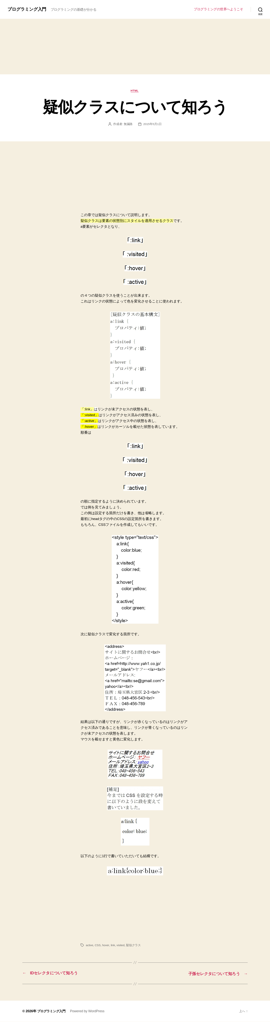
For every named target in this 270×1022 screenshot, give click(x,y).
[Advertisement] (135, 46)
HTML (135, 91)
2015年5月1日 (152, 124)
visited (121, 945)
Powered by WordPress (89, 1011)
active (89, 945)
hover (106, 945)
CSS (98, 945)
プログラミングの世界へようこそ (218, 9)
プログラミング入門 (28, 9)
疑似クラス (134, 945)
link (113, 945)
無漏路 (128, 124)
